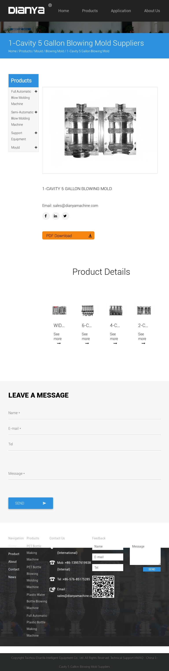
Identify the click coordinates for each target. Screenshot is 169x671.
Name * (14, 413)
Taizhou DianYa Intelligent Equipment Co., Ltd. (54, 658)
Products (90, 10)
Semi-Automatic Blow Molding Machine (24, 117)
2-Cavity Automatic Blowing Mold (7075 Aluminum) (144, 325)
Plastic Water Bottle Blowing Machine (37, 601)
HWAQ (138, 658)
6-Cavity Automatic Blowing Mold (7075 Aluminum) (87, 325)
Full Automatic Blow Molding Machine (24, 97)
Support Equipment (24, 135)
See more (58, 338)
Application (121, 10)
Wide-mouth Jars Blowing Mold (59, 325)
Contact (13, 569)
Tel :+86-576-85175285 (73, 579)
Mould (38, 51)
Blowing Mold (55, 51)
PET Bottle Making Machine (34, 552)
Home (63, 10)
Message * (16, 473)
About (12, 561)
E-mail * (14, 428)
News (12, 577)
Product (13, 554)
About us (152, 10)
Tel (10, 444)
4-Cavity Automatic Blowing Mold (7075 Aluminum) (115, 325)
